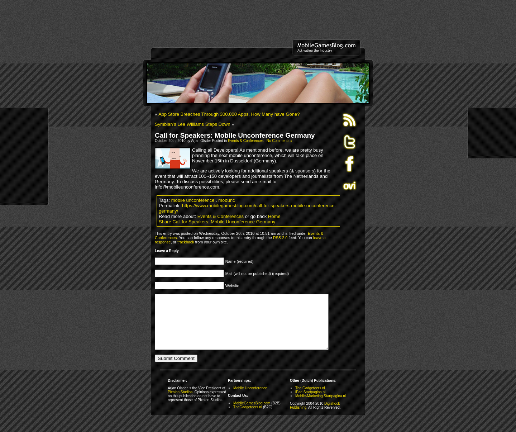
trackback (185, 242)
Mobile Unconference (250, 399)
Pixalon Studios (180, 403)
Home (274, 216)
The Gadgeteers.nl (310, 399)
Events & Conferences (246, 141)
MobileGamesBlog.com (251, 414)
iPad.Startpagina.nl (310, 403)
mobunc (226, 200)
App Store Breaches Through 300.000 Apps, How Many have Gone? (229, 114)
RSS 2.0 (280, 238)
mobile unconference (193, 200)
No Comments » (279, 141)
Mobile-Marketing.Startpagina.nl (320, 407)
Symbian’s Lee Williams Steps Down (192, 124)
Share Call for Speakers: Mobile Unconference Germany (217, 221)
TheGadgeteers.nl (247, 418)
